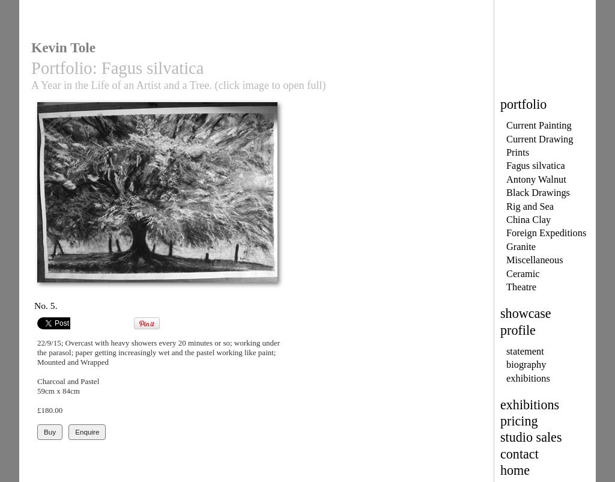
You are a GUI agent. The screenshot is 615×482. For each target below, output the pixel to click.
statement (525, 351)
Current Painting (539, 125)
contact (519, 454)
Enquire (87, 432)
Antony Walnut (536, 179)
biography (526, 364)
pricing (519, 421)
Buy (50, 432)
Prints (517, 152)
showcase (525, 313)
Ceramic (522, 273)
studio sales (531, 437)
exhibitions (528, 378)
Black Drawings (538, 192)
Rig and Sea (530, 206)
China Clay (528, 219)
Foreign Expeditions (546, 233)
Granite (521, 246)
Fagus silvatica (535, 165)
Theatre (521, 287)
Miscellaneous (534, 260)
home (515, 470)
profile (518, 330)
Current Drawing (539, 139)
